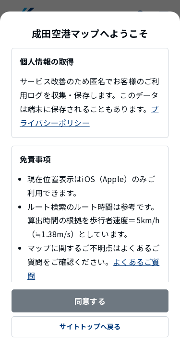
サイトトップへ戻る (90, 326)
